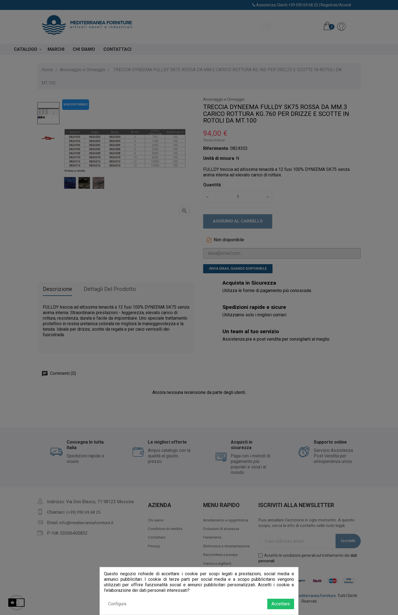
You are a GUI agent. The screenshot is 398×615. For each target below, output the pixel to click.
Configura (117, 603)
